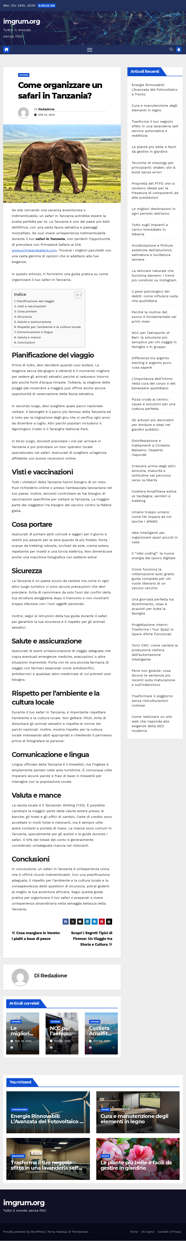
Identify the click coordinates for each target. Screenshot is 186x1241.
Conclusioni (26, 343)
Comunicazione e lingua (35, 332)
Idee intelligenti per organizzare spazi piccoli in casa (155, 537)
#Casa (105, 1110)
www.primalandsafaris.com (34, 250)
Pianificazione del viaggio (35, 301)
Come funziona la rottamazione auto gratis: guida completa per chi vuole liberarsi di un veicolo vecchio (153, 578)
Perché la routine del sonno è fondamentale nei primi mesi (154, 317)
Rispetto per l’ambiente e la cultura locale (49, 327)
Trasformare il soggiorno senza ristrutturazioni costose (152, 701)
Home (134, 1232)
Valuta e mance (29, 337)
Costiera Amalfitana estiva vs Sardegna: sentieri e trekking (154, 496)
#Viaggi (23, 75)
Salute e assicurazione (34, 322)
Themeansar (80, 1232)
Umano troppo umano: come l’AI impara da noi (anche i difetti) (152, 517)
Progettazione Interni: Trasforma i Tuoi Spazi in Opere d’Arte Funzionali (153, 629)
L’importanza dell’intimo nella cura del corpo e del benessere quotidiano (153, 383)
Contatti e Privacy (169, 1232)
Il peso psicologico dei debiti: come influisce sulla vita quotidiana (155, 296)
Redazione (46, 109)
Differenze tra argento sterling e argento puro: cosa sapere (152, 363)
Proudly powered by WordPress (24, 1232)
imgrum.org (21, 21)
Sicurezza (24, 317)
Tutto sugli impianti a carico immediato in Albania (150, 229)
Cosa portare (27, 311)
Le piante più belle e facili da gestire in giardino (136, 1165)
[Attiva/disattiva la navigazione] (89, 49)
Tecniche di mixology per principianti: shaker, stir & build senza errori (153, 167)
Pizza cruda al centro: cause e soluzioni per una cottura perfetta (153, 404)
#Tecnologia (19, 1110)
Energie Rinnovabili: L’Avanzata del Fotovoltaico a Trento (154, 89)
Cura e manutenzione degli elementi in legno (134, 1119)
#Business (18, 1156)
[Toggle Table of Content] (76, 295)
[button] (171, 50)
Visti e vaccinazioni (31, 306)
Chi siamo (147, 1232)
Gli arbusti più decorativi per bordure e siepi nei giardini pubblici (153, 425)
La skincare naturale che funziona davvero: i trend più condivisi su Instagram (154, 275)
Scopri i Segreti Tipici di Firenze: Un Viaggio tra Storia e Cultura (91, 939)
